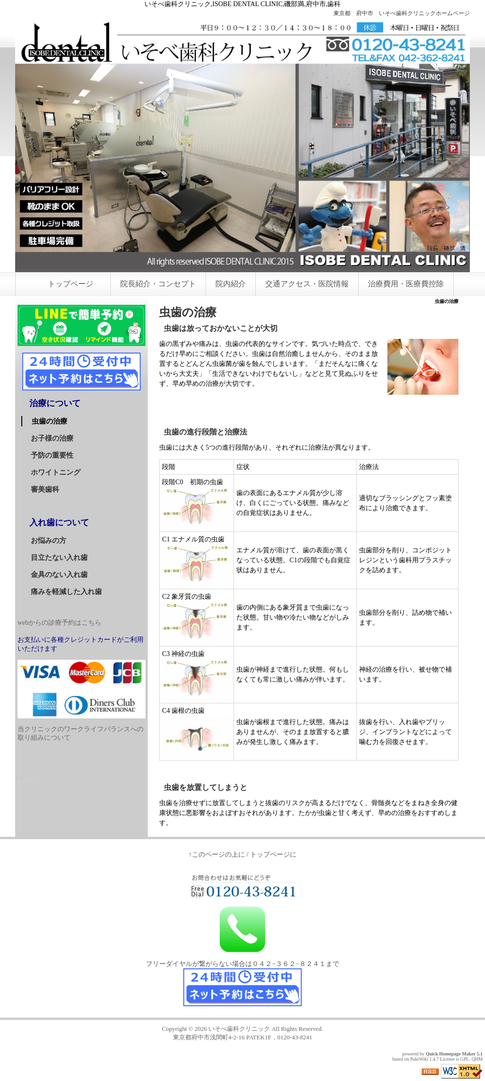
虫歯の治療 (49, 421)
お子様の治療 (52, 438)
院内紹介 (231, 284)
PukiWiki (419, 1059)
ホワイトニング (56, 472)
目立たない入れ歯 (59, 557)
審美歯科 (45, 489)
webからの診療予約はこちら (59, 622)
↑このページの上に (217, 854)
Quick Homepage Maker (451, 1053)
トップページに (273, 854)
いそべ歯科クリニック (239, 1028)
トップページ (70, 284)
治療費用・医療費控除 (406, 284)
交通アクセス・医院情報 (307, 284)
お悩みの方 (48, 540)
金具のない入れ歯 (59, 574)
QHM (477, 1059)
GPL (464, 1059)
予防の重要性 (52, 455)
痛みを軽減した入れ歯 (66, 591)
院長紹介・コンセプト (158, 284)
